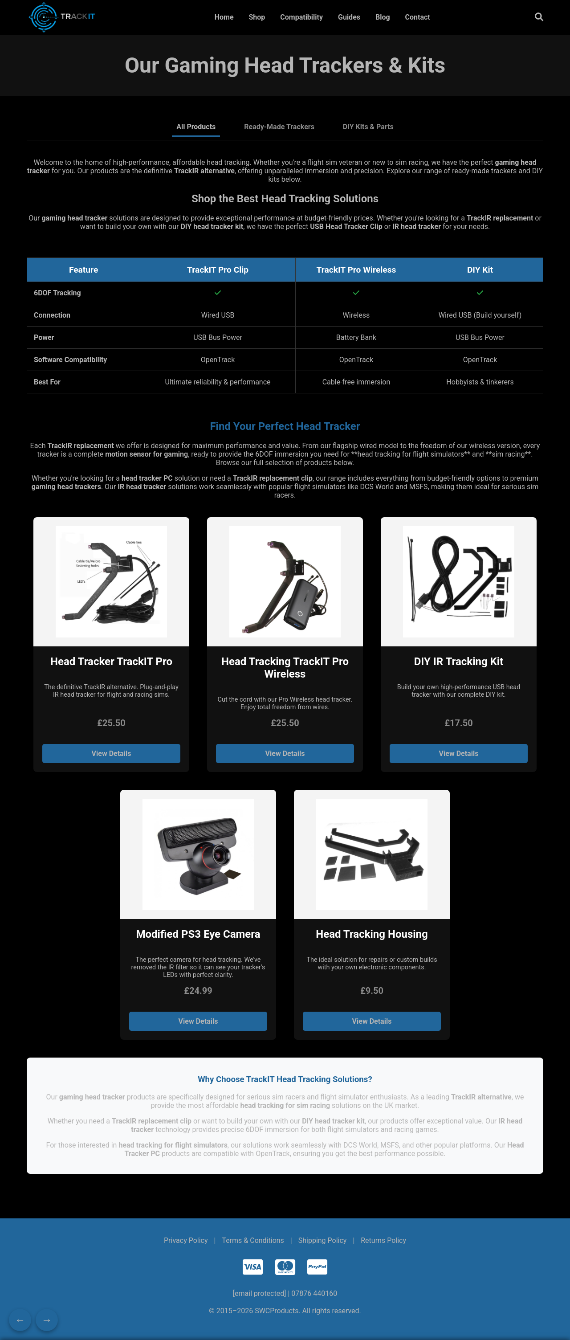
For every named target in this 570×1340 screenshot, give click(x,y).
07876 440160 (314, 1293)
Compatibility (301, 17)
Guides (349, 17)
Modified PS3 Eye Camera (198, 934)
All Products (196, 127)
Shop (256, 17)
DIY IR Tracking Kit (459, 661)
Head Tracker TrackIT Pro (111, 661)
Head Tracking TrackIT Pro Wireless (285, 667)
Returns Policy (383, 1240)
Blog (382, 17)
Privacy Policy (186, 1240)
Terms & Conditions (253, 1240)
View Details (111, 753)
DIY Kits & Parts (368, 127)
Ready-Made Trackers (279, 127)
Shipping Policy (322, 1240)
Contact (417, 17)
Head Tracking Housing (372, 934)
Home (224, 17)
